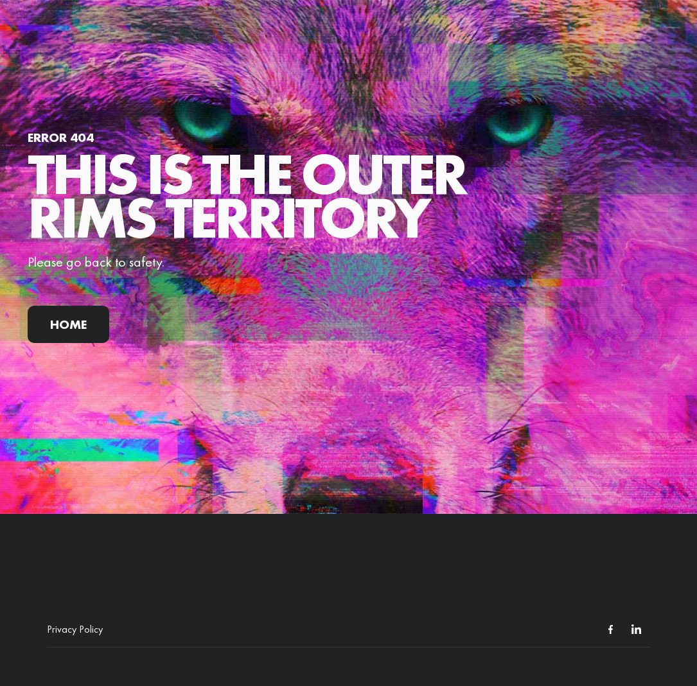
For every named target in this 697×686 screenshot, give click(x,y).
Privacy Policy (75, 629)
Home (68, 324)
